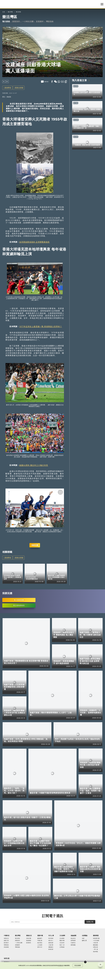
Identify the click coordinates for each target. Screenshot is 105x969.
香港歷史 (8, 88)
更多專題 (95, 951)
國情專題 (96, 935)
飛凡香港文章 (79, 80)
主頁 (3, 12)
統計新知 (39, 942)
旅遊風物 (28, 940)
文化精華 (62, 935)
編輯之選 (84, 940)
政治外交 (73, 938)
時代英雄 (50, 938)
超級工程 (6, 940)
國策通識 (95, 945)
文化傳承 (62, 938)
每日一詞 (62, 945)
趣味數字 (39, 938)
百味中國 (28, 938)
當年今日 (39, 947)
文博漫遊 (62, 947)
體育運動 (73, 945)
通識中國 (40, 935)
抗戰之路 (95, 947)
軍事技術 (6, 945)
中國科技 (6, 935)
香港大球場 (19, 88)
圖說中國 (62, 940)
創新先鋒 (50, 942)
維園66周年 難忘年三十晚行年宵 (33, 465)
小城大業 (95, 942)
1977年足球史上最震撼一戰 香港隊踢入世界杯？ (40, 326)
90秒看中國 (96, 938)
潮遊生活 (29, 935)
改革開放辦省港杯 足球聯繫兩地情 (34, 242)
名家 (83, 938)
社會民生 (73, 942)
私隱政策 (60, 965)
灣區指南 (49, 21)
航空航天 (6, 942)
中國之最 (39, 940)
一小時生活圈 (28, 21)
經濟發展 (73, 940)
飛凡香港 (18, 12)
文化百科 (62, 942)
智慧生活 (6, 938)
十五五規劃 (96, 940)
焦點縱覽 (73, 935)
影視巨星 (50, 949)
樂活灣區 (10, 12)
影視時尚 (28, 942)
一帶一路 (95, 949)
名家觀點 (84, 935)
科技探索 (6, 947)
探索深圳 (16, 21)
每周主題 (6, 958)
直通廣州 (40, 21)
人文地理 (39, 945)
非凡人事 (51, 935)
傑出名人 (50, 940)
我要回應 (35, 545)
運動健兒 (50, 947)
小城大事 (50, 945)
